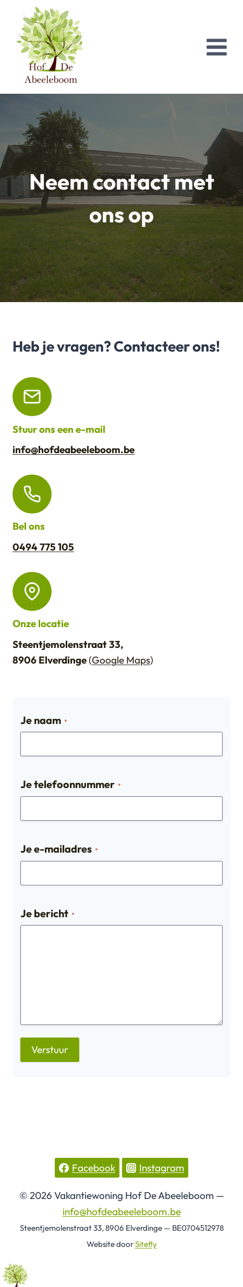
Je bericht (47, 913)
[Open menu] (216, 46)
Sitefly (146, 1244)
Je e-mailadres (59, 848)
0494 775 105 (43, 547)
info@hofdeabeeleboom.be (74, 449)
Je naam (43, 720)
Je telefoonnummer (70, 784)
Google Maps (121, 660)
